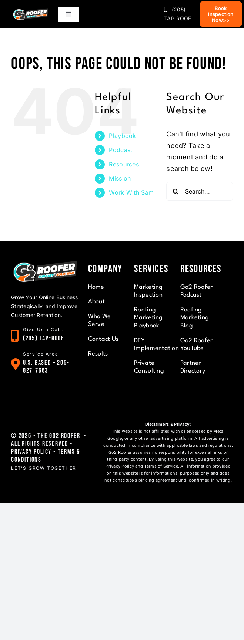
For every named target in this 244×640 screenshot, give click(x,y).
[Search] (175, 191)
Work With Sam (131, 192)
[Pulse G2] (30, 10)
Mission (120, 178)
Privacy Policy (31, 452)
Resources (123, 164)
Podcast (120, 150)
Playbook (122, 135)
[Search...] (199, 191)
